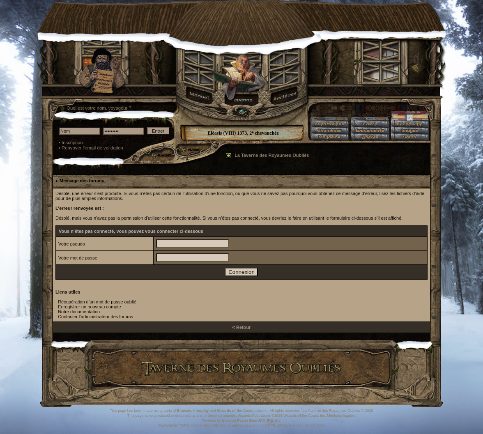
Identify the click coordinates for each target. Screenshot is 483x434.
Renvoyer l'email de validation (92, 147)
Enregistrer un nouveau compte (89, 306)
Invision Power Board (241, 420)
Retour (243, 327)
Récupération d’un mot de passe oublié (97, 301)
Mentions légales (341, 415)
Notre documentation (79, 311)
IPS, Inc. (274, 420)
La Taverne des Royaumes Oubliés (272, 155)
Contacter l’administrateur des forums (95, 316)
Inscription (72, 142)
